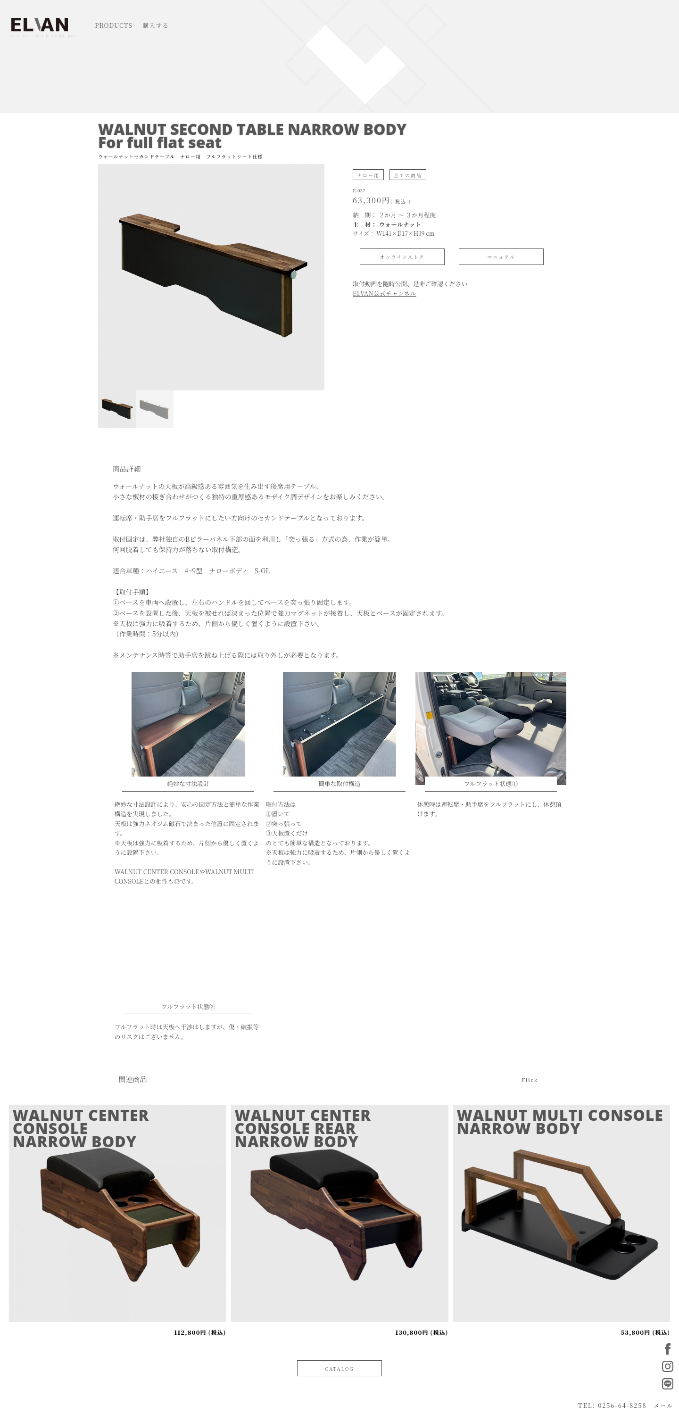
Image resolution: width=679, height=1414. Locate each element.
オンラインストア (402, 256)
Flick (530, 1079)
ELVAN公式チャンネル (384, 293)
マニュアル (501, 256)
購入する (155, 25)
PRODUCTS (113, 25)
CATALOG (339, 1368)
